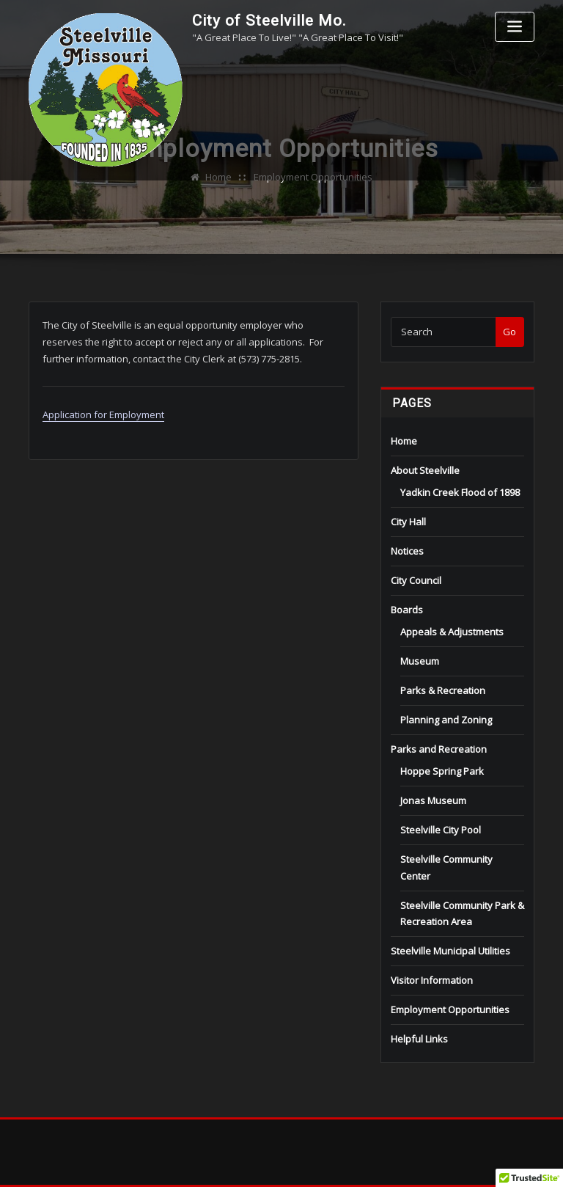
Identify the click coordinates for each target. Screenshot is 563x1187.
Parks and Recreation (439, 749)
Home (404, 441)
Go (509, 331)
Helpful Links (419, 1038)
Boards (407, 609)
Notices (407, 551)
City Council (416, 580)
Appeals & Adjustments (452, 631)
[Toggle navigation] (514, 27)
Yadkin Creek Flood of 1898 (460, 492)
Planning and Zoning (446, 719)
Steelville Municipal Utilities (450, 950)
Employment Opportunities (450, 1009)
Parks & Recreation (442, 690)
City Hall (408, 521)
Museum (419, 661)
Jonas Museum (433, 800)
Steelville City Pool (440, 829)
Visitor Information (432, 980)
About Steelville (425, 470)
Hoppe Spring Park (442, 771)
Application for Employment (103, 414)
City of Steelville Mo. (269, 20)
